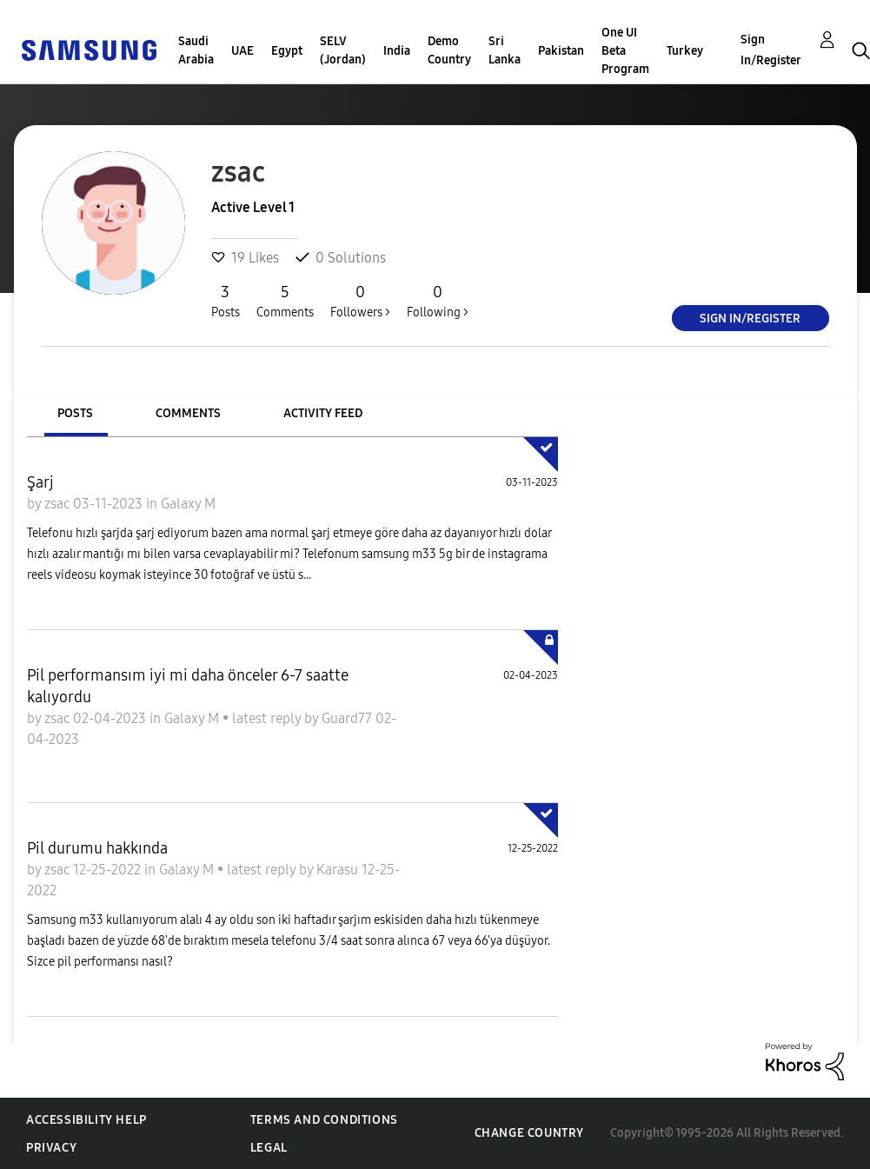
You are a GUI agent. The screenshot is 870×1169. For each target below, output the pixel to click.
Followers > (360, 301)
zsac (58, 503)
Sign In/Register (770, 50)
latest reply (268, 718)
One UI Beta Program (625, 50)
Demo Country (449, 50)
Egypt (286, 50)
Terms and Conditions (324, 1120)
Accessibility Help (86, 1120)
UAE (242, 50)
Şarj (40, 482)
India (396, 50)
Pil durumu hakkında (97, 848)
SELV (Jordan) (343, 50)
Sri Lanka (504, 50)
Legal (269, 1147)
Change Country (529, 1133)
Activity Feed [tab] (322, 413)
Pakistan (561, 50)
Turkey (685, 50)
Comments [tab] (188, 413)
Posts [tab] (75, 413)
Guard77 (348, 718)
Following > (437, 301)
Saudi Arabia (196, 50)
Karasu (339, 869)
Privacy (51, 1147)
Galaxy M (188, 503)
